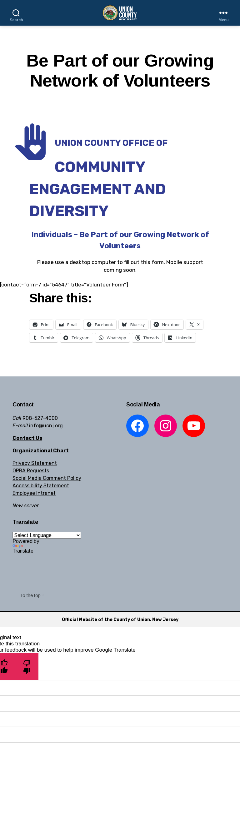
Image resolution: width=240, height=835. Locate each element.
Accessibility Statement (40, 486)
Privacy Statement (34, 463)
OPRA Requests (30, 471)
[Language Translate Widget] (46, 535)
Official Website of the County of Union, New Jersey (120, 619)
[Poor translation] (27, 666)
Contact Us (27, 438)
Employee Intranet (34, 493)
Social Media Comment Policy (46, 478)
